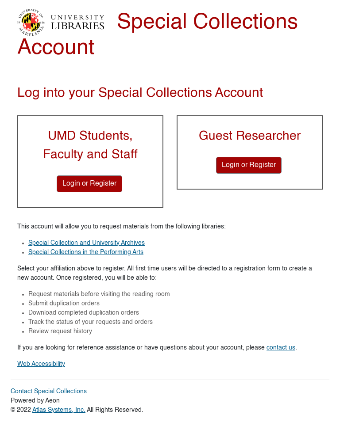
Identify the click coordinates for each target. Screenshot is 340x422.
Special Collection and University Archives (86, 243)
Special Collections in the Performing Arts (85, 252)
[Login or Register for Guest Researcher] (249, 165)
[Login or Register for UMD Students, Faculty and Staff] (89, 183)
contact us (281, 348)
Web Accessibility (41, 364)
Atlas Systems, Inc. (58, 410)
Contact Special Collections (49, 391)
